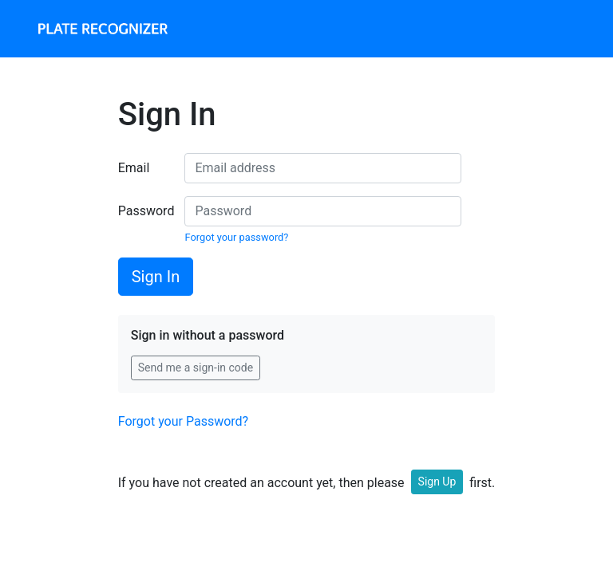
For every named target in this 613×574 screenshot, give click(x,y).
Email (134, 167)
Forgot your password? (236, 237)
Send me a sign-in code (195, 367)
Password (145, 210)
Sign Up (437, 481)
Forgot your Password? (183, 421)
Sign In (156, 276)
